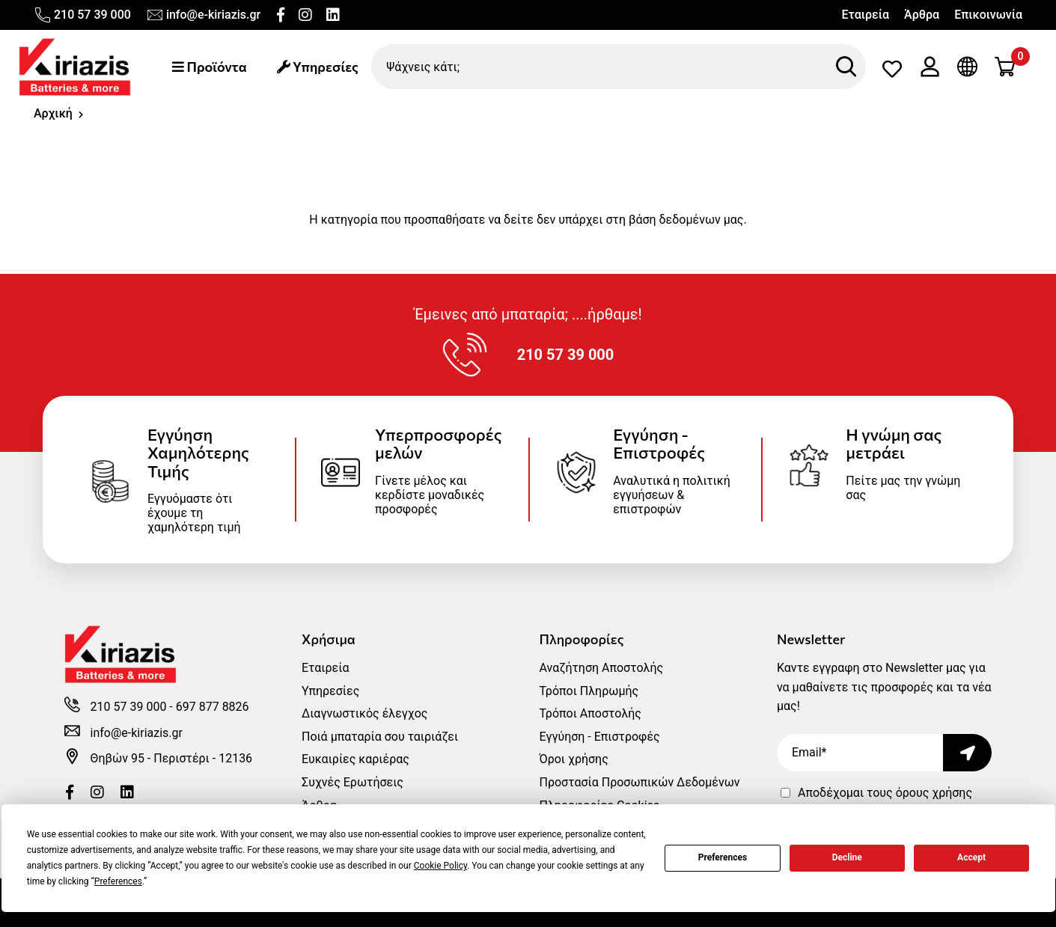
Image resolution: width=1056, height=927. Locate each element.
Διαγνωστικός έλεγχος (364, 713)
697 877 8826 (212, 707)
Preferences (723, 857)
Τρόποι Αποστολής (590, 713)
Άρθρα (921, 14)
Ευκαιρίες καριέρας (355, 759)
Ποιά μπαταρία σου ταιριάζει (380, 736)
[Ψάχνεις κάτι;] (618, 66)
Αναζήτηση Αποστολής (601, 668)
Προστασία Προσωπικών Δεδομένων (639, 782)
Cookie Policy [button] (440, 865)
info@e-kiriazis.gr (203, 14)
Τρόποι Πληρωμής (588, 691)
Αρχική (53, 113)
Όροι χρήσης (573, 759)
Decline (847, 857)
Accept (971, 857)
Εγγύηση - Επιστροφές (599, 736)
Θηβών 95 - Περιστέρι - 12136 (172, 758)
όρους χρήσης (934, 793)
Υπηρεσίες (317, 66)
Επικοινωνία (988, 14)
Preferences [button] (118, 881)
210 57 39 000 (82, 14)
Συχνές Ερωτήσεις (352, 782)
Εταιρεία (865, 14)
